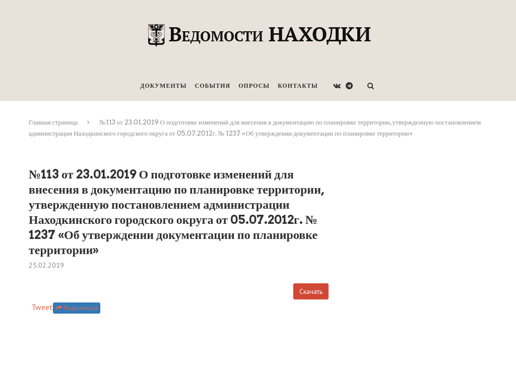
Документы (163, 85)
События (213, 85)
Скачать (310, 291)
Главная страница (53, 122)
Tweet (42, 307)
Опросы (254, 85)
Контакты (298, 85)
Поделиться (76, 308)
